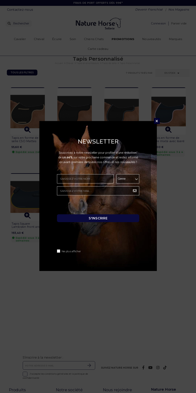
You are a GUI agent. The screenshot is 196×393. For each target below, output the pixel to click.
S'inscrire (98, 218)
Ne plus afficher (71, 251)
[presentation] (87, 206)
